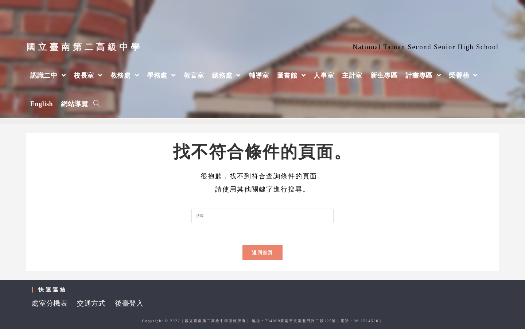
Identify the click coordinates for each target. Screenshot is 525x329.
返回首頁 (262, 252)
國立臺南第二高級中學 (84, 47)
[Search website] (96, 104)
